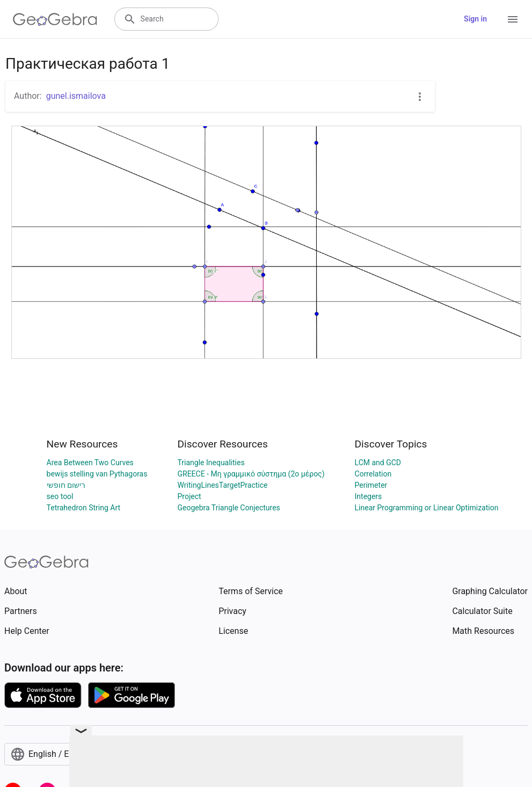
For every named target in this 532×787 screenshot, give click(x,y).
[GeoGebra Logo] (55, 19)
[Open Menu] (512, 19)
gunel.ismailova (76, 96)
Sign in (475, 19)
